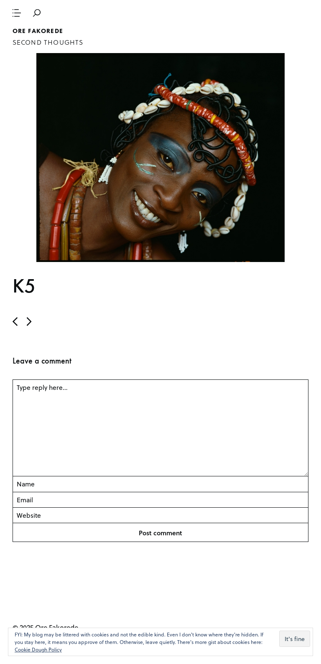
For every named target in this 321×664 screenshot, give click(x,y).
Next (15, 321)
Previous (29, 321)
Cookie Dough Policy (38, 649)
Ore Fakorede (38, 31)
